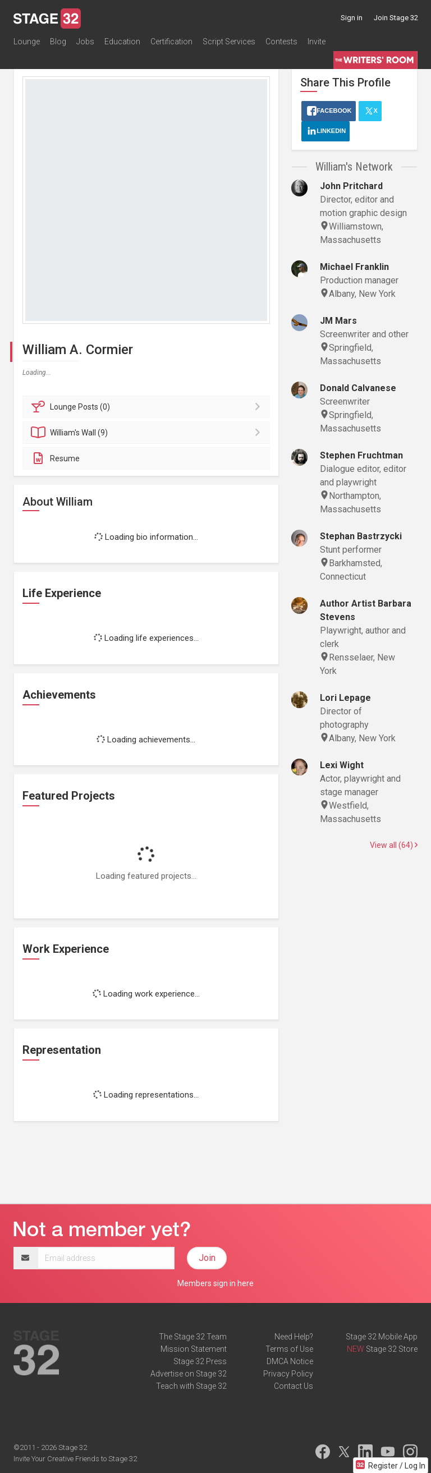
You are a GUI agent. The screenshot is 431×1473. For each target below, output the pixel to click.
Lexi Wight (342, 765)
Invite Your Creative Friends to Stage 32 (75, 1458)
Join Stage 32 (396, 17)
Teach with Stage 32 (191, 1386)
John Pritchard (351, 186)
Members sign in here (215, 1283)
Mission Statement (194, 1348)
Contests (281, 41)
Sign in (352, 17)
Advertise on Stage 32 (188, 1373)
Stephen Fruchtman (361, 455)
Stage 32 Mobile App (382, 1336)
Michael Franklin (354, 266)
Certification (171, 41)
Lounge (26, 41)
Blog (58, 41)
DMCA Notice (290, 1361)
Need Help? (293, 1336)
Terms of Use (289, 1348)
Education (122, 41)
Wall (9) (148, 432)
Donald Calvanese (358, 388)
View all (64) (394, 845)
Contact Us (293, 1386)
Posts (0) (148, 407)
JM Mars (338, 320)
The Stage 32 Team (193, 1336)
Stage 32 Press (200, 1361)
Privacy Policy (288, 1373)
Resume (55, 458)
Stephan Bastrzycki (361, 536)
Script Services (229, 41)
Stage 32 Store (392, 1348)
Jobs (85, 41)
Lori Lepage (345, 697)
